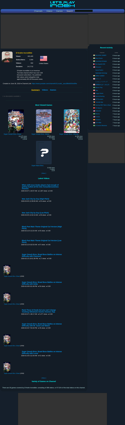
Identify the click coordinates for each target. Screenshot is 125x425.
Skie (96, 90)
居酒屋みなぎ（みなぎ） (102, 84)
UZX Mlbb (98, 122)
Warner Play (99, 87)
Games (53, 90)
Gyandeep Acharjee (101, 61)
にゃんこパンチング (101, 81)
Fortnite (97, 116)
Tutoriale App (99, 102)
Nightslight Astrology (101, 73)
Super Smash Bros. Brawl (12, 276)
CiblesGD (98, 111)
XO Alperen (98, 108)
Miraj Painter (99, 58)
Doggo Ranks (99, 93)
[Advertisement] (45, 31)
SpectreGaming (99, 96)
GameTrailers (99, 70)
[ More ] (43, 173)
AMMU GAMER (99, 76)
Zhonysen (98, 67)
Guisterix (98, 119)
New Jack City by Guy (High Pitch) (35, 199)
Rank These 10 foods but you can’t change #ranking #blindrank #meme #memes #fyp (39, 311)
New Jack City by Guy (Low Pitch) (35, 213)
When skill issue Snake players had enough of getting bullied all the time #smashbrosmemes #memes (40, 187)
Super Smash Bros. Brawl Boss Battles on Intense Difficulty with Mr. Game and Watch (42, 325)
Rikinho (97, 114)
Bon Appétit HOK (100, 64)
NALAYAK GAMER (100, 55)
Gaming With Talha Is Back (103, 105)
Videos (45, 90)
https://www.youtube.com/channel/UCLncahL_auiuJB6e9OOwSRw (54, 83)
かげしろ (98, 78)
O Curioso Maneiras (101, 125)
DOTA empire (99, 99)
